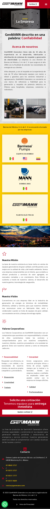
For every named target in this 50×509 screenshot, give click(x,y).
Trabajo (7, 388)
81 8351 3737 (11, 470)
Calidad (32, 387)
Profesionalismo (36, 392)
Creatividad (9, 382)
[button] (46, 4)
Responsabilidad (11, 357)
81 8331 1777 (11, 476)
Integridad (33, 357)
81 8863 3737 (11, 465)
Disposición (9, 377)
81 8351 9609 (11, 481)
